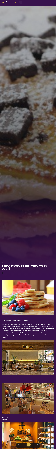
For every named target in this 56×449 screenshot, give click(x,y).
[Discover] (23, 445)
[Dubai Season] (6, 2)
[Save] (2, 273)
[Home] (19, 445)
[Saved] (37, 445)
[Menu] (20, 2)
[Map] (33, 445)
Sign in (15, 2)
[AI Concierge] (29, 444)
